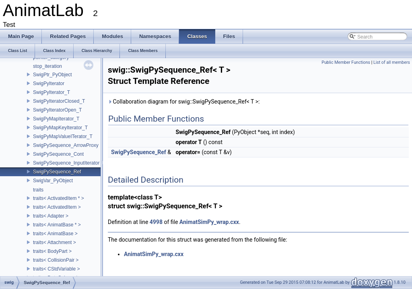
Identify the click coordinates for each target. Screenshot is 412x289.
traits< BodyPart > (52, 251)
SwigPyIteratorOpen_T (57, 110)
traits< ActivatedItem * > (58, 198)
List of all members (391, 62)
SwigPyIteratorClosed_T (59, 101)
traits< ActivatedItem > (57, 207)
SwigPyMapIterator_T (56, 119)
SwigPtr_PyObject (52, 74)
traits (38, 190)
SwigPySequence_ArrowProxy (66, 145)
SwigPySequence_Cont (58, 154)
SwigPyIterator (48, 83)
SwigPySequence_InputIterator (66, 163)
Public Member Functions (345, 62)
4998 (156, 222)
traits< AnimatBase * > (57, 225)
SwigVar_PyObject (53, 180)
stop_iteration (47, 66)
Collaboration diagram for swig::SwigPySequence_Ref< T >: (184, 101)
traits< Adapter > (50, 216)
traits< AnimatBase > (55, 233)
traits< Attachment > (54, 242)
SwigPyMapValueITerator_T (63, 136)
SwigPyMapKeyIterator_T (60, 127)
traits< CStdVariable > (56, 269)
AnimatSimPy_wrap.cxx (209, 222)
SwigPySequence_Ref (57, 172)
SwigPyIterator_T (51, 92)
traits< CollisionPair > (55, 260)
